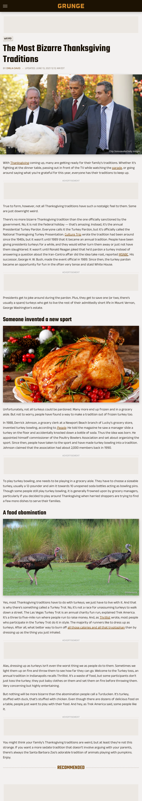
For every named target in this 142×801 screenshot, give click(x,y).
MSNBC (123, 254)
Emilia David (13, 68)
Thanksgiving (19, 163)
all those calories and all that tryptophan (96, 627)
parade (117, 168)
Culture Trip (73, 234)
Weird (8, 38)
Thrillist (105, 617)
